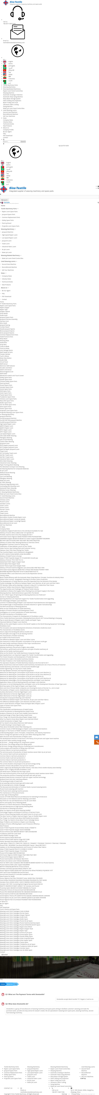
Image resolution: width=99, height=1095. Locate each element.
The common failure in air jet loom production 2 (15, 762)
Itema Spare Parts (5, 407)
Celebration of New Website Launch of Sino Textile (16, 546)
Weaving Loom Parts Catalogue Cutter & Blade (14, 911)
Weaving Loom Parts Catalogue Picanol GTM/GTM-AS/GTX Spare (20, 925)
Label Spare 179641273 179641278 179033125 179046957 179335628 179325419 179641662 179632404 (33, 843)
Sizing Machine (7, 106)
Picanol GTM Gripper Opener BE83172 (12, 857)
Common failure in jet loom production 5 (13, 760)
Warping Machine (8, 93)
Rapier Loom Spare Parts (9, 211)
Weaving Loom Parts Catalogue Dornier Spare (14, 913)
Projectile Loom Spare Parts (10, 226)
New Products (7, 126)
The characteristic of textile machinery (12, 636)
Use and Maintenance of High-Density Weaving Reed (16, 806)
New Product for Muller (7, 876)
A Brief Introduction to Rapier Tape (11, 721)
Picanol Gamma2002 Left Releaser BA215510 (14, 859)
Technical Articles (8, 124)
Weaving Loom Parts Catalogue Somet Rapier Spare (16, 934)
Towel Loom (6, 244)
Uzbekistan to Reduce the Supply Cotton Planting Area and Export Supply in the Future (27, 591)
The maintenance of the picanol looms (12, 793)
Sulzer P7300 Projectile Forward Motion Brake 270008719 (18, 828)
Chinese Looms (5, 500)
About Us (6, 128)
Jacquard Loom (6, 241)
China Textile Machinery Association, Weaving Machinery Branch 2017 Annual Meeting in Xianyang (31, 618)
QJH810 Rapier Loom (6, 428)
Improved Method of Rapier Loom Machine (13, 622)
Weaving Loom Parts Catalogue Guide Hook (13, 917)
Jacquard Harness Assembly (8, 319)
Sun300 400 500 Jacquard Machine (11, 420)
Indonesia (9, 79)
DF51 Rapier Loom (6, 432)
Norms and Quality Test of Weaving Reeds (13, 802)
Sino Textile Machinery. (19, 1094)
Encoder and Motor (6, 368)
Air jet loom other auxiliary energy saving (13, 740)
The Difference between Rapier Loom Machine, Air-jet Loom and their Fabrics (24, 700)
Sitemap (64, 1094)
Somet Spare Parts (6, 389)
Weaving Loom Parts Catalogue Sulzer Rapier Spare (16, 940)
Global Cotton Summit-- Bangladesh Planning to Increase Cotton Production (24, 579)
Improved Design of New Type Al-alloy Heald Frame (16, 715)
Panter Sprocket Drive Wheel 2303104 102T (13, 841)
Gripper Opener (5, 311)
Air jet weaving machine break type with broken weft (16, 783)
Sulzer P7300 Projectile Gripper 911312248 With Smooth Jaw (19, 558)
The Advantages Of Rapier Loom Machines (13, 601)
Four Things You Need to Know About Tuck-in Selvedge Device (19, 820)
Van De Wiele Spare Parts (8, 405)
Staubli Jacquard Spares (7, 329)
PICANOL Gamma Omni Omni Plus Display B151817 (16, 535)
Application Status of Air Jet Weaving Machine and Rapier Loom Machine (22, 682)
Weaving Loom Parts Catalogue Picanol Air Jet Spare (16, 921)
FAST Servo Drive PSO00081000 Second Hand (14, 872)
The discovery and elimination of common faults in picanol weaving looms (23, 787)
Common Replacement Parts (11, 217)
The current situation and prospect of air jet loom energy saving (20, 764)
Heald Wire (3, 342)
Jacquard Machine (7, 232)
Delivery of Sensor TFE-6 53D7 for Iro (11, 560)
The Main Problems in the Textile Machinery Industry (16, 661)
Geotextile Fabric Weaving (8, 488)
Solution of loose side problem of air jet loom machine (17, 766)
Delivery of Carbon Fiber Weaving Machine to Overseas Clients (19, 542)
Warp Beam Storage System (12, 99)
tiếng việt (8, 70)
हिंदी (7, 76)
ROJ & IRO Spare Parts (7, 401)
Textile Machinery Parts (10, 85)
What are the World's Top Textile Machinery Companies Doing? (20, 653)
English (8, 61)
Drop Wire (3, 344)
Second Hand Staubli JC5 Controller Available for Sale (16, 874)
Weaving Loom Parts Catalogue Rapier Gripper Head (16, 929)
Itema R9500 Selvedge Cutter (9, 835)
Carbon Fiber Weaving (7, 441)
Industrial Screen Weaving (8, 463)
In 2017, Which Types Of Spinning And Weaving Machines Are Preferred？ (23, 595)
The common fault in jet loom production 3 (13, 754)
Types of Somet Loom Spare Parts (10, 705)
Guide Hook (3, 315)
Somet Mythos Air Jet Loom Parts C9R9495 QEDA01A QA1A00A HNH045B (23, 898)
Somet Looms (4, 507)
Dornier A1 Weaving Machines (9, 597)
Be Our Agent (7, 132)
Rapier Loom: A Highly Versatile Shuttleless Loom (15, 769)
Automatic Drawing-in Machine (13, 95)
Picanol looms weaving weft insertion (11, 789)
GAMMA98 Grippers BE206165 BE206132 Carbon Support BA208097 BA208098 (25, 538)
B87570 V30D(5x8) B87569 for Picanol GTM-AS (14, 867)
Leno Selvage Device (6, 350)
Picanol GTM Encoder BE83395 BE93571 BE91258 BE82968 (18, 832)
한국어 (8, 64)
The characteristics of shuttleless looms (12, 630)
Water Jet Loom (7, 252)
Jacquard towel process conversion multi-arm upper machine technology (23, 777)
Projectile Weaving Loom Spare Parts (11, 412)
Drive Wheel (4, 313)
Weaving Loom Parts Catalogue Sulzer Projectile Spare (17, 938)
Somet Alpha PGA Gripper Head (10, 564)
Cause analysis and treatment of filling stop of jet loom (17, 748)
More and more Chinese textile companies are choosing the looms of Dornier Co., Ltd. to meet (29, 688)
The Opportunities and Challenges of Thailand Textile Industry (19, 589)
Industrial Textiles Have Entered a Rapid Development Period (19, 587)
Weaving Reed (4, 341)
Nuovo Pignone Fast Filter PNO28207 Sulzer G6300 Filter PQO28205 (21, 878)
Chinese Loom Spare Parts (8, 399)
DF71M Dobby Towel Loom (8, 453)
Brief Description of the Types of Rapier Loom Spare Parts (18, 686)
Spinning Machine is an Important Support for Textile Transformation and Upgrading (26, 655)
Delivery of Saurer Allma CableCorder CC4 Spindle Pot (17, 533)
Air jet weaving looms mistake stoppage (12, 785)
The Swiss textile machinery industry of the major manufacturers (20, 643)
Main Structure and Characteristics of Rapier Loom (16, 736)
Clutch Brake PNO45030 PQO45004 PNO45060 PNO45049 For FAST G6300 (23, 880)
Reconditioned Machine (10, 114)
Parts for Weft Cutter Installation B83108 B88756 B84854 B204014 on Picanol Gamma (27, 863)
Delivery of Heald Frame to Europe (11, 556)
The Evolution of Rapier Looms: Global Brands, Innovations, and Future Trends (24, 690)
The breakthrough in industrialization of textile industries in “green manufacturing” (26, 604)
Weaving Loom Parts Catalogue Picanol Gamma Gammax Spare (20, 923)
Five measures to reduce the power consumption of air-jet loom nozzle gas (23, 641)
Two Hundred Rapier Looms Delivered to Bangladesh (16, 552)
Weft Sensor (4, 364)
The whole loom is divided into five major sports (15, 771)
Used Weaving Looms (10, 110)
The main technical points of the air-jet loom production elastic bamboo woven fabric (26, 773)
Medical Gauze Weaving (7, 473)
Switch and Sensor (6, 370)
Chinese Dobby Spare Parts (8, 381)
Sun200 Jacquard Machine (8, 418)
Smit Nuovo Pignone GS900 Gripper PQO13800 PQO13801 (18, 855)
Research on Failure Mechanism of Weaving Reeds (16, 804)
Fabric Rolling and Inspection (12, 101)
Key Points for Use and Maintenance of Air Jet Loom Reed (18, 801)
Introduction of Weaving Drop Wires (11, 808)
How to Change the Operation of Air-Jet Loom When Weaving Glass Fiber (22, 735)
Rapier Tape (4, 309)
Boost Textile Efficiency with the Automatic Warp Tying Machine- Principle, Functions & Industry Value (32, 577)
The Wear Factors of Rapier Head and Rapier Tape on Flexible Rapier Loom (23, 816)
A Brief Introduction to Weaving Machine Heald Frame (17, 711)
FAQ (4, 134)
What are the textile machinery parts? (12, 651)
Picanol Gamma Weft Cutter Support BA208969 (15, 865)
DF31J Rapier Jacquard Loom (9, 445)
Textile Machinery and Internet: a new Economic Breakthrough (19, 667)
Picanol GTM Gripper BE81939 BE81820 (12, 853)
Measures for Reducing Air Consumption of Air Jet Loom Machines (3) (21, 676)
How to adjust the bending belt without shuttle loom (16, 632)
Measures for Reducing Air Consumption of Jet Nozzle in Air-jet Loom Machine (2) (25, 674)
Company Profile (8, 130)
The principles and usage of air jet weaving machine (16, 634)
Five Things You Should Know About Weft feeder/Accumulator (19, 818)
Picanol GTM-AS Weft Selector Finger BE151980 (14, 839)
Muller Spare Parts (6, 403)
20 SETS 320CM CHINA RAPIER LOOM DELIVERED (15, 554)
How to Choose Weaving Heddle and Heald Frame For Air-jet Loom (21, 814)
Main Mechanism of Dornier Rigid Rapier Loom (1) (15, 694)
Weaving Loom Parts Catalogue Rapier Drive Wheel (16, 927)
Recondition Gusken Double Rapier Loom (13, 517)
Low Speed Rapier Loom (9, 238)
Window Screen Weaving (7, 490)
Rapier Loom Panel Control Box (13, 91)
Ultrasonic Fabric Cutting (11, 104)
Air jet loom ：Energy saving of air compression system (17, 742)
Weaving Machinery (9, 87)
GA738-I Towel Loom (6, 455)
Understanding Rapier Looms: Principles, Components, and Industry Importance (25, 733)
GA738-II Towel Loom (6, 457)
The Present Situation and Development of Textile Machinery (19, 657)
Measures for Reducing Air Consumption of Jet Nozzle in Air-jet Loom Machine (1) (25, 672)
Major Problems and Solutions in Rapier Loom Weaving (17, 822)
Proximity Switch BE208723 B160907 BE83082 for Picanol (18, 888)
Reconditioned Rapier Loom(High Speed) (12, 521)
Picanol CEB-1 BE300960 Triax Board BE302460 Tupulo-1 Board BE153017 (23, 845)
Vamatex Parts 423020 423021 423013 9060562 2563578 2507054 (20, 882)
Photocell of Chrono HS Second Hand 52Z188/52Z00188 (17, 890)
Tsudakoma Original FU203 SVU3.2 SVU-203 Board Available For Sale (21, 531)
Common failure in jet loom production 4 (13, 756)
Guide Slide (3, 360)
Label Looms (4, 511)
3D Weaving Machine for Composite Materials (14, 469)
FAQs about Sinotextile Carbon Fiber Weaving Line (16, 727)
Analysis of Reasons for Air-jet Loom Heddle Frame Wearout (19, 713)
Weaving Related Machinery (11, 89)
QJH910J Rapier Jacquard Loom (9, 449)
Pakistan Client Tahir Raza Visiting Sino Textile (14, 550)
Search (23, 141)
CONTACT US (8, 1088)
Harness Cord (4, 321)
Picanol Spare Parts (6, 385)
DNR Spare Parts (5, 391)
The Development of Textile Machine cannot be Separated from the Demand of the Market (28, 581)
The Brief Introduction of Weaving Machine (13, 606)
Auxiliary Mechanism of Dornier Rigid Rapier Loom (16, 692)
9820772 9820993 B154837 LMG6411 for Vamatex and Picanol (19, 886)
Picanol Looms (4, 502)
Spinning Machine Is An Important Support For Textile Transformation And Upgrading (27, 599)
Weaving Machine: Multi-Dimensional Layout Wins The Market (19, 593)
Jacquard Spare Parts (8, 214)
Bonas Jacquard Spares (7, 331)
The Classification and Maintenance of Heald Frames (16, 709)
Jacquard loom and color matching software (13, 779)
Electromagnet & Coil (6, 372)
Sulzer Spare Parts (5, 393)
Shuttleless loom (5, 626)
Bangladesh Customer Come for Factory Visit (14, 544)
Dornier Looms (4, 509)
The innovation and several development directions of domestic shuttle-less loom (25, 628)
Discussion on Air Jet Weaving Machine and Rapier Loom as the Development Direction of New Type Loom (33, 684)
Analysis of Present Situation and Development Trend (17, 610)
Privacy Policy (75, 1094)
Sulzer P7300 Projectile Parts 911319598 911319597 (16, 849)
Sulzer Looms (4, 505)
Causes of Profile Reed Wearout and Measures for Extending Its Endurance (23, 797)
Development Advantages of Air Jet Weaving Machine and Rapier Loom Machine (25, 680)
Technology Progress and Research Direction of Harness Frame (20, 812)
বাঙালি (7, 81)
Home (3, 206)
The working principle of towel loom (11, 781)
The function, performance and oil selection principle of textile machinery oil (24, 649)
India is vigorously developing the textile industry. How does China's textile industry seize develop (30, 768)
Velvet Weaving (5, 474)
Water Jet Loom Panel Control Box (13, 108)
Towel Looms (4, 513)
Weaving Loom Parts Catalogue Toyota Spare (14, 942)
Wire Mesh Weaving (6, 461)
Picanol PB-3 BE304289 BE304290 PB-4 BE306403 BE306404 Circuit (21, 892)
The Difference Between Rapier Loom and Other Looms (17, 639)
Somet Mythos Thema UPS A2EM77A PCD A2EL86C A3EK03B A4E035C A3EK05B (25, 896)
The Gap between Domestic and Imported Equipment (17, 670)
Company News (8, 120)
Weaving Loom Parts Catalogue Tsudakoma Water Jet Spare (18, 946)
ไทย (7, 72)
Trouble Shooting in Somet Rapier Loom (12, 725)
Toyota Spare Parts (6, 395)
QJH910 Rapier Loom (6, 426)
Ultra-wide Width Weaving (8, 436)
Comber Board (4, 327)
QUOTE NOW (64, 146)
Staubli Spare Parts (6, 379)
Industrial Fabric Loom (9, 246)
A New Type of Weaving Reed (9, 795)
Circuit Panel (4, 362)
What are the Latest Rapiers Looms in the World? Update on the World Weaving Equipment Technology (32, 624)
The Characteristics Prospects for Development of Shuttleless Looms (21, 616)
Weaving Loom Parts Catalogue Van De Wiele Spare (16, 950)
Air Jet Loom (6, 249)
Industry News (7, 122)
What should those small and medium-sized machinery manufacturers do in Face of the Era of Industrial (32, 665)
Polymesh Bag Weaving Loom (9, 484)
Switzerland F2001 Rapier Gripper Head (12, 562)
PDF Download (7, 135)
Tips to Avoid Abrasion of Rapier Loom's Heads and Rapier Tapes (20, 620)
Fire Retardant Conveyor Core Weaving (12, 467)
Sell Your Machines (9, 116)
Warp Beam (3, 339)
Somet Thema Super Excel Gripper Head (12, 566)
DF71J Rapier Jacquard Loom (9, 447)
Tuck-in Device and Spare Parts (9, 909)
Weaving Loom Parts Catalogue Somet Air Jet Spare (16, 933)
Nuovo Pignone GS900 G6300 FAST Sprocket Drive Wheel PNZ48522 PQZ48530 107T (26, 870)
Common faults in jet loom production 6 (12, 758)
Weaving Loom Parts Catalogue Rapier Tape (13, 931)
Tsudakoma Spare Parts (7, 397)
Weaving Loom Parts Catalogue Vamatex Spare (14, 948)
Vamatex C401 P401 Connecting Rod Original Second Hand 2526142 (21, 884)
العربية (7, 68)
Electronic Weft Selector (7, 366)
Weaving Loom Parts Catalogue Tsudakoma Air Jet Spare (17, 944)
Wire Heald (3, 323)
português (9, 66)
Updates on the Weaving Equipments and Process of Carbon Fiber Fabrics (23, 847)
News (5, 118)
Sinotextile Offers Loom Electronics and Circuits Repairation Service (21, 573)
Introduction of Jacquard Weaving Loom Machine (15, 698)
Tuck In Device (4, 356)
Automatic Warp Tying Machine (13, 97)
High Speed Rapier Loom (9, 235)
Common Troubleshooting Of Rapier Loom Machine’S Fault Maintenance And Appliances (27, 603)
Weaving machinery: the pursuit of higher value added (17, 647)
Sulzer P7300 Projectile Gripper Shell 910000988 (15, 830)
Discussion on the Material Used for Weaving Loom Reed (18, 799)
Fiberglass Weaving (6, 438)
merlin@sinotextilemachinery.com (14, 42)
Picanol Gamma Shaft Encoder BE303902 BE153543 (16, 894)
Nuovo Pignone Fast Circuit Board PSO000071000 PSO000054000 (20, 900)
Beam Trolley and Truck (10, 102)
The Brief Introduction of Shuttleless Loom (13, 614)
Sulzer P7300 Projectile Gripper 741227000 (13, 851)
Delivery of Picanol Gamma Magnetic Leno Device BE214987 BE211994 (22, 568)
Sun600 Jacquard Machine (8, 422)
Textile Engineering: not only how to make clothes (15, 669)
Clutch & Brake (4, 348)
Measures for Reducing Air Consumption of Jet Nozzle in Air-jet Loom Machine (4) (25, 678)
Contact (5, 137)
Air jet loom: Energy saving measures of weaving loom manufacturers (22, 746)
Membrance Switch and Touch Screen (12, 375)
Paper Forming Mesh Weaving (9, 465)
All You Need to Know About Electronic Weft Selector (16, 723)
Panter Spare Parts (6, 408)
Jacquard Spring (5, 325)
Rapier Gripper (4, 308)
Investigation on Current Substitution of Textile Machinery (18, 612)
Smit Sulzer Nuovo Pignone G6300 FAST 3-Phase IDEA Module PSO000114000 (24, 570)
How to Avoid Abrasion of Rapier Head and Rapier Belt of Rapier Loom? (22, 703)
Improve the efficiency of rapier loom (11, 645)
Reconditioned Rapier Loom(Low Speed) (12, 519)
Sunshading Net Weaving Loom (10, 486)
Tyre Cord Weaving (6, 476)
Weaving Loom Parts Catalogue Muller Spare (14, 919)
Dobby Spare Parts (8, 220)
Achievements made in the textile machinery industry (17, 659)
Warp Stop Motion (5, 358)
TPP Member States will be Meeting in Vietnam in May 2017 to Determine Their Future (27, 585)
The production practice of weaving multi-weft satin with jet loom (20, 775)
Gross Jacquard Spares (7, 333)
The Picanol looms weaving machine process (14, 791)
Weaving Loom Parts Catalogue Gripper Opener (15, 915)
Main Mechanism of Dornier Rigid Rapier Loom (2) (15, 696)
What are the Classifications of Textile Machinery (15, 608)
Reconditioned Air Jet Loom (8, 523)
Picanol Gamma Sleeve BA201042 (10, 837)
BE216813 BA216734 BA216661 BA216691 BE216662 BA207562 (20, 540)
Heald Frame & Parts (6, 337)
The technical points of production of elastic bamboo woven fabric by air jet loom (25, 752)
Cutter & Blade (4, 346)
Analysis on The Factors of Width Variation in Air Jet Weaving (19, 731)
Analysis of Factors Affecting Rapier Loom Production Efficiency (20, 824)
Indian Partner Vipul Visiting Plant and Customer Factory (17, 548)
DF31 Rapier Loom (6, 430)
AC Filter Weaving (5, 482)
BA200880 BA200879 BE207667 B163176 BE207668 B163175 (19, 571)
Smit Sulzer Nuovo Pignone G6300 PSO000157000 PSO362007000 (20, 537)
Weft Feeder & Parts (6, 352)
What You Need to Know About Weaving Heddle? (15, 810)
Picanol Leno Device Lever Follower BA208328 (14, 861)
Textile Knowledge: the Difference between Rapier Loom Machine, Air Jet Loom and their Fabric (30, 583)
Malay (7, 74)
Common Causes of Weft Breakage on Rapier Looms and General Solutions (23, 729)
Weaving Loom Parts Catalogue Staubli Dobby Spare (16, 936)
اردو (7, 83)
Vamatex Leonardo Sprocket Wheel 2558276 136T (15, 868)
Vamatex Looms (5, 504)
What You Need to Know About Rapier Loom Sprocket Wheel (19, 719)
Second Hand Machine (10, 112)
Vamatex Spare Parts (6, 387)
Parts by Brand (6, 223)
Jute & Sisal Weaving (6, 440)
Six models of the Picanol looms (10, 637)
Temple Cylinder (5, 354)
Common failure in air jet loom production (13, 750)
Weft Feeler (3, 374)
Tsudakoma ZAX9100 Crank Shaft (10, 834)
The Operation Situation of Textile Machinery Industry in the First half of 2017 (24, 663)
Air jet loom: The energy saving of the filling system (16, 744)
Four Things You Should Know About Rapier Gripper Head (18, 717)
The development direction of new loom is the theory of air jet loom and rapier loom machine (29, 738)
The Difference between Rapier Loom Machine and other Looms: (20, 702)
